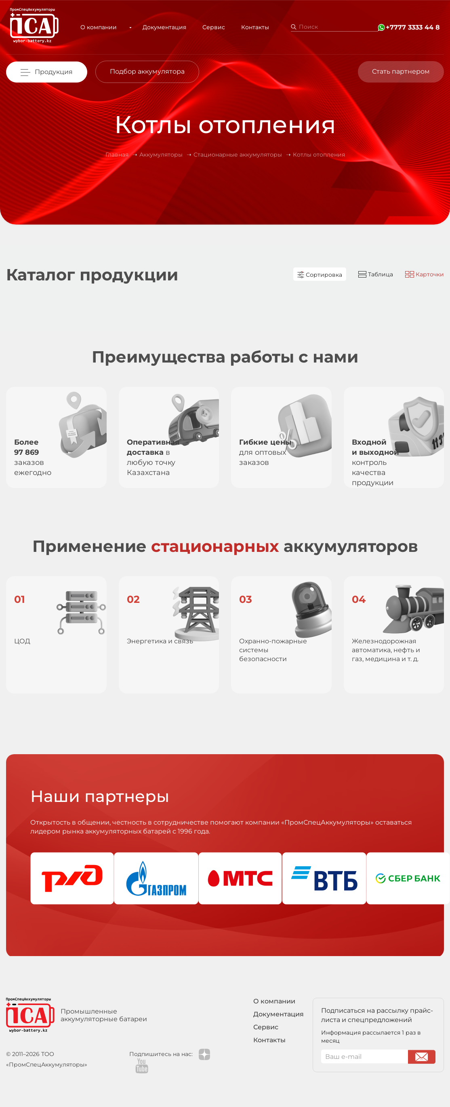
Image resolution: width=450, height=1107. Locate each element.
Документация (158, 27)
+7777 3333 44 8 (413, 27)
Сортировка (319, 274)
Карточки (424, 274)
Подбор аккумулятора (147, 71)
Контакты (249, 27)
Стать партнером (401, 71)
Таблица (375, 274)
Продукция (54, 72)
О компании (102, 27)
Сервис (207, 27)
